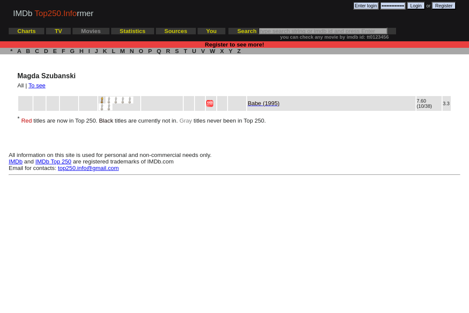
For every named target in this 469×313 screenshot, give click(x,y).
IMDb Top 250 (54, 161)
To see (36, 85)
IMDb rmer (53, 13)
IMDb (16, 161)
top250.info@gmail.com (88, 168)
